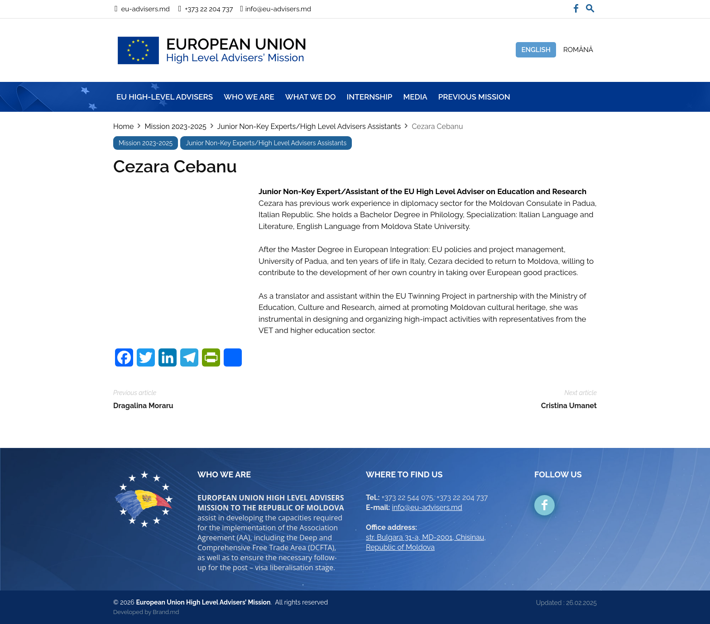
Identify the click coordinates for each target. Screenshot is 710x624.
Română (578, 50)
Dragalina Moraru (143, 405)
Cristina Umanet (569, 405)
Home (123, 126)
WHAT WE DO (310, 96)
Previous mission (474, 96)
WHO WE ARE (249, 96)
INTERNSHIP (370, 96)
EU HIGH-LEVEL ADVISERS (164, 96)
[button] (590, 6)
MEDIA (415, 96)
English (536, 50)
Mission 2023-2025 (175, 126)
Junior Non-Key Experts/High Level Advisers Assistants (309, 126)
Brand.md (166, 612)
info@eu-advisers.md (427, 507)
